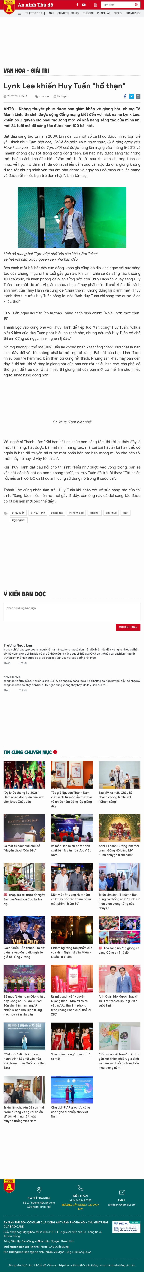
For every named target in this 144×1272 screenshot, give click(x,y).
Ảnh (51, 13)
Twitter (131, 96)
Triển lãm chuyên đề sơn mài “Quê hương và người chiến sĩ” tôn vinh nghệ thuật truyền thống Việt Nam (24, 1114)
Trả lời (23, 663)
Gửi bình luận (128, 627)
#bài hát (95, 512)
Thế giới (88, 13)
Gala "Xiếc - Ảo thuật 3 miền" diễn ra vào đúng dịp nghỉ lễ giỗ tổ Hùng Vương (24, 952)
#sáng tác (57, 512)
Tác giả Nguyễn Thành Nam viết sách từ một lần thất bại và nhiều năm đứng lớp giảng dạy (71, 799)
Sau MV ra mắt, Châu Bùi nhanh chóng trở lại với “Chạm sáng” (116, 797)
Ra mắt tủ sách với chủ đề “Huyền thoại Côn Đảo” (22, 848)
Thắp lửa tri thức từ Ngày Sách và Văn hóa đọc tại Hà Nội (24, 899)
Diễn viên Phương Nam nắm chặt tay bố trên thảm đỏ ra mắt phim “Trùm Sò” (71, 899)
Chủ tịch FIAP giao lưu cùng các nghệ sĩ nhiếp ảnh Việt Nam (70, 1112)
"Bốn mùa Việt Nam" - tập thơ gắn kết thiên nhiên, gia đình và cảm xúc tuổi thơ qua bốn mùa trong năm (119, 1061)
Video (118, 13)
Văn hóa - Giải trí (26, 70)
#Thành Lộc (76, 512)
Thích (7, 663)
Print (138, 96)
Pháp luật (104, 13)
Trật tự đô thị (35, 13)
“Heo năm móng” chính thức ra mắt (71, 1056)
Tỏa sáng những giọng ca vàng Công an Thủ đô (119, 950)
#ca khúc (111, 512)
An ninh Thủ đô (35, 5)
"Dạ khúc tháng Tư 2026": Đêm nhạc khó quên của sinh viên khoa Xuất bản (24, 797)
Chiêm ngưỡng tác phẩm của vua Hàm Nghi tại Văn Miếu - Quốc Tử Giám (71, 952)
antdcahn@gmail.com (122, 1204)
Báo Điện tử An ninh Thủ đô (9, 7)
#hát (125, 512)
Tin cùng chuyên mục (28, 752)
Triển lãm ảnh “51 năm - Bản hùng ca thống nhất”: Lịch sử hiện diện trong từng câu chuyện (119, 901)
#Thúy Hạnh (38, 512)
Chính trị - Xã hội (68, 13)
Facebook (125, 96)
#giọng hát (19, 520)
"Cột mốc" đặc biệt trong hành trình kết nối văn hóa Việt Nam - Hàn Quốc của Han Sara (24, 1061)
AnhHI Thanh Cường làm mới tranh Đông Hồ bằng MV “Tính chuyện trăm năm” (119, 850)
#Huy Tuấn (18, 512)
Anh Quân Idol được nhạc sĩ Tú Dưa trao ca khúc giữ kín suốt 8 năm (118, 1001)
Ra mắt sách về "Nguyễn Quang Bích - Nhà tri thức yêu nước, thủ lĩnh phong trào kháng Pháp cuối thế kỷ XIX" (71, 1005)
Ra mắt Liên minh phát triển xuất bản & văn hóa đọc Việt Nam (71, 850)
